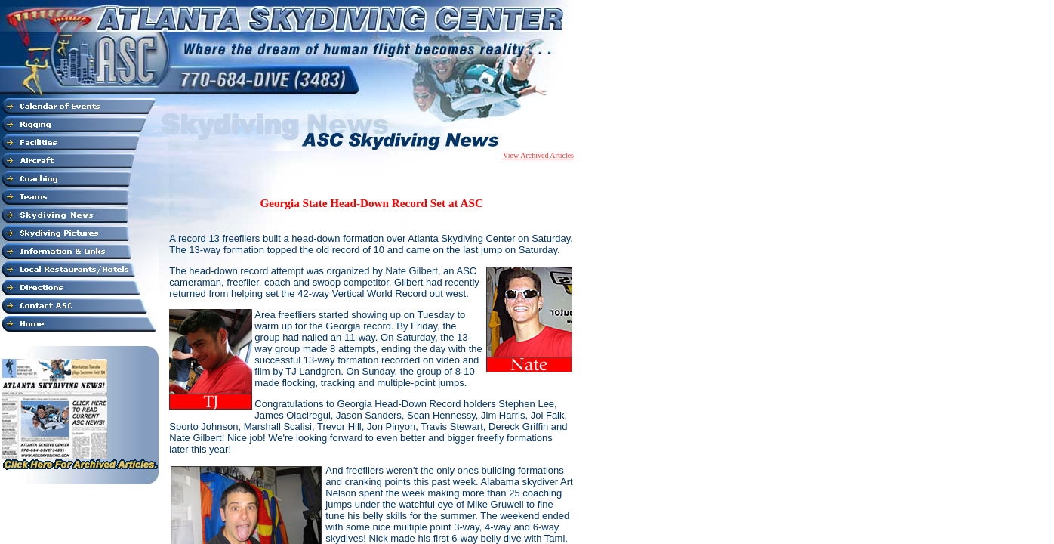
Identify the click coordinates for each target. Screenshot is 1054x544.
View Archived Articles (538, 155)
